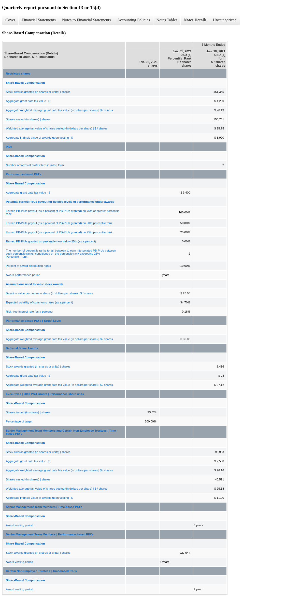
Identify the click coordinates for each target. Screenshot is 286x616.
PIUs (9, 146)
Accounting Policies (133, 20)
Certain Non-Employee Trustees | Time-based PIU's (41, 571)
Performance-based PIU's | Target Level (33, 320)
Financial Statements (39, 20)
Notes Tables (167, 20)
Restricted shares (18, 73)
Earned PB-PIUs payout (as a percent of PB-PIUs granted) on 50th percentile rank (59, 223)
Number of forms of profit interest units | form (35, 165)
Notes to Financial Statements (86, 20)
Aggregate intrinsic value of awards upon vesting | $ (39, 137)
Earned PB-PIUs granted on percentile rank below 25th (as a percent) (51, 241)
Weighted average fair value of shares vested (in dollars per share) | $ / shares (56, 128)
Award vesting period (19, 525)
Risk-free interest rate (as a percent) (29, 311)
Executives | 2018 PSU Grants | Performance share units (45, 393)
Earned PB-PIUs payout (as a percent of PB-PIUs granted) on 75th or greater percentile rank (62, 212)
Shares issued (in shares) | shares (28, 412)
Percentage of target (19, 421)
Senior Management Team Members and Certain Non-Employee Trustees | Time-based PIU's (61, 432)
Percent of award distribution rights (28, 265)
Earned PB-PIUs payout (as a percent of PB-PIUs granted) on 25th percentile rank (59, 232)
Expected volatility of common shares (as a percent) (39, 302)
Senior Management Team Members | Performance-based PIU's (49, 534)
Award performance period (23, 274)
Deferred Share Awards (22, 348)
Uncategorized (225, 20)
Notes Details (195, 20)
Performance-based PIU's (23, 174)
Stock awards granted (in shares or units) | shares (38, 91)
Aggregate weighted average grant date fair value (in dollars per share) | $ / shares (59, 110)
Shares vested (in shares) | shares (28, 119)
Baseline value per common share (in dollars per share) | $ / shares (49, 293)
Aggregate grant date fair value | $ (28, 100)
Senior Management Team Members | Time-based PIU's (44, 506)
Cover (10, 20)
